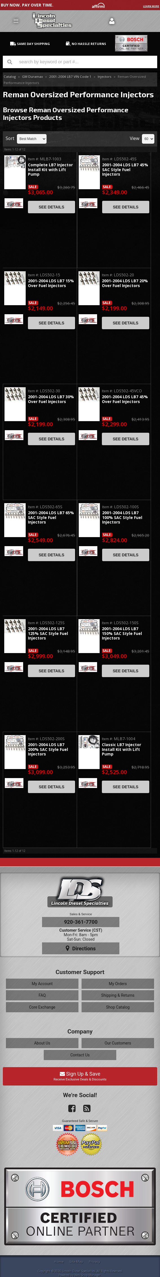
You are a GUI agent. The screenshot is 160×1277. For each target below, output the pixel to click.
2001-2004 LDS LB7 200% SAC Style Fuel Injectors (48, 749)
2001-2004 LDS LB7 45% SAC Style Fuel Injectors (125, 170)
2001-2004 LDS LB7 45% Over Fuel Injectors (125, 399)
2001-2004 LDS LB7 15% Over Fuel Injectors (51, 283)
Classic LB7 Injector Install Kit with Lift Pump (121, 749)
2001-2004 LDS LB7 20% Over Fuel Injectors (125, 283)
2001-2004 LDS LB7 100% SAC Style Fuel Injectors (122, 518)
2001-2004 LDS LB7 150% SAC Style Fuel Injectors (122, 633)
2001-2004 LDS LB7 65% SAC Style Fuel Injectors (51, 518)
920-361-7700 (81, 922)
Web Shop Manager (87, 1275)
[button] (80, 62)
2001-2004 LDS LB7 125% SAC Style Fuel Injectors (48, 633)
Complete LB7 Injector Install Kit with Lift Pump (50, 170)
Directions (81, 948)
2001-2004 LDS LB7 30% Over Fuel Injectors (51, 399)
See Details (51, 207)
